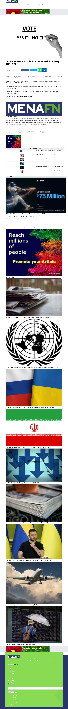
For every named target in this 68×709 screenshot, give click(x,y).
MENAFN (9, 76)
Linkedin (14, 699)
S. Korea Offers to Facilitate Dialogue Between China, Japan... (48, 150)
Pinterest (14, 697)
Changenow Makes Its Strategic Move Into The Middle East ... (49, 170)
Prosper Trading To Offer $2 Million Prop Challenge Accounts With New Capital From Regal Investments (26, 227)
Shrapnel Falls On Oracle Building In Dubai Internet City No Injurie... (50, 163)
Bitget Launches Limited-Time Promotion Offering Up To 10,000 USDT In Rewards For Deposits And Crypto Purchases (28, 218)
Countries (47, 7)
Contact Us (10, 671)
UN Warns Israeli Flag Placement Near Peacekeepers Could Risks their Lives (32, 367)
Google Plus (14, 695)
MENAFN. (14, 705)
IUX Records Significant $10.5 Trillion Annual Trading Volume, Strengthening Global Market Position (25, 222)
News (12, 7)
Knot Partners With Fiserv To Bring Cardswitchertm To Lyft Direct (18, 220)
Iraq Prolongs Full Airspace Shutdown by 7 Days (22, 602)
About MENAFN (11, 675)
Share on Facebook (25, 69)
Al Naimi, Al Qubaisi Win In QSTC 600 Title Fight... (46, 154)
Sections (54, 7)
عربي (36, 4)
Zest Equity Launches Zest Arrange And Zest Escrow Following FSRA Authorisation (22, 216)
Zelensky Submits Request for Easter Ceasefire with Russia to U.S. (28, 558)
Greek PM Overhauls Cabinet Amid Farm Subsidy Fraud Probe (27, 317)
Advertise (10, 673)
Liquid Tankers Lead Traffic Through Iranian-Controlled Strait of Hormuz (30, 520)
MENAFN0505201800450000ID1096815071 (19, 96)
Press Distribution (21, 7)
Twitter (13, 693)
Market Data (31, 7)
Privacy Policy (11, 669)
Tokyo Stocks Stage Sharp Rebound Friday (20, 641)
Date (8, 69)
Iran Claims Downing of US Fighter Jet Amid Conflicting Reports (28, 446)
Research (39, 7)
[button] (39, 4)
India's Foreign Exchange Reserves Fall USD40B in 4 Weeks (26, 481)
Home (7, 7)
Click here (16, 660)
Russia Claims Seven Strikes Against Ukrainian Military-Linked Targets (30, 406)
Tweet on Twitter (33, 69)
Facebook (14, 691)
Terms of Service (11, 667)
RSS (13, 700)
